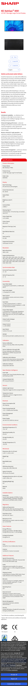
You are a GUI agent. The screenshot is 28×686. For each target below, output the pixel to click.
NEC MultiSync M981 (10, 10)
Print (13, 57)
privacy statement (12, 670)
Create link (14, 65)
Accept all (14, 674)
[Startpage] (10, 3)
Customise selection (14, 684)
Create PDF (14, 61)
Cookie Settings (5, 668)
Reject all (14, 679)
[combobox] (14, 69)
